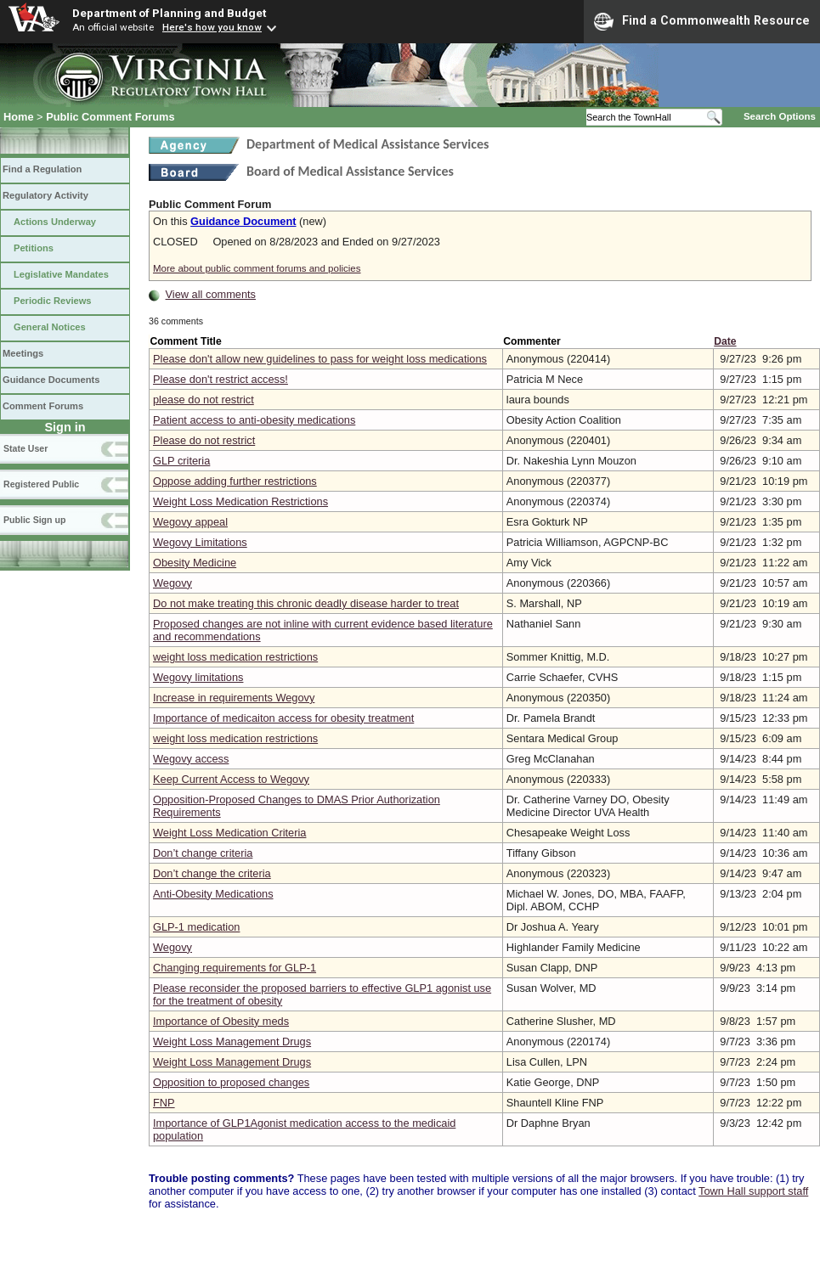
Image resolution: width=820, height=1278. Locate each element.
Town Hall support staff (753, 1191)
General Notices (50, 327)
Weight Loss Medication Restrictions (240, 501)
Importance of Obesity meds (221, 1021)
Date (725, 341)
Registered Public (41, 484)
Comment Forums (43, 406)
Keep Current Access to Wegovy (231, 779)
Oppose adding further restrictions (235, 481)
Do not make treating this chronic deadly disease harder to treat (306, 603)
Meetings (23, 353)
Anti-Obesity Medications (213, 893)
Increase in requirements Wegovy (233, 697)
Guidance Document (243, 221)
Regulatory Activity (45, 195)
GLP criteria (181, 460)
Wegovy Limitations (200, 542)
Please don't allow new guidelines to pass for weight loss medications (320, 358)
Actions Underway (55, 222)
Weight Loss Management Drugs (232, 1041)
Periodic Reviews (53, 301)
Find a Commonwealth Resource (702, 21)
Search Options (780, 116)
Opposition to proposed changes (231, 1082)
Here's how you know (212, 27)
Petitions (34, 248)
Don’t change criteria (202, 853)
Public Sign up (34, 520)
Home (18, 116)
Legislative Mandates (61, 274)
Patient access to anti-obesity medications (254, 420)
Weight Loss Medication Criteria (229, 832)
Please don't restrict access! (220, 379)
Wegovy (172, 583)
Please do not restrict (204, 440)
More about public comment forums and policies (257, 268)
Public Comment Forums (110, 116)
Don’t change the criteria (212, 873)
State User (25, 448)
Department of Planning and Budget (169, 13)
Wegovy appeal (190, 521)
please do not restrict (203, 399)
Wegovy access (191, 758)
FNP (164, 1102)
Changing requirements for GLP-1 (234, 967)
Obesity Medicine (194, 562)
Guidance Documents (51, 379)
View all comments (211, 294)
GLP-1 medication (196, 926)
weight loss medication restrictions (235, 656)
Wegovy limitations (198, 677)
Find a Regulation (42, 169)
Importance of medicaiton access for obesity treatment (283, 718)
